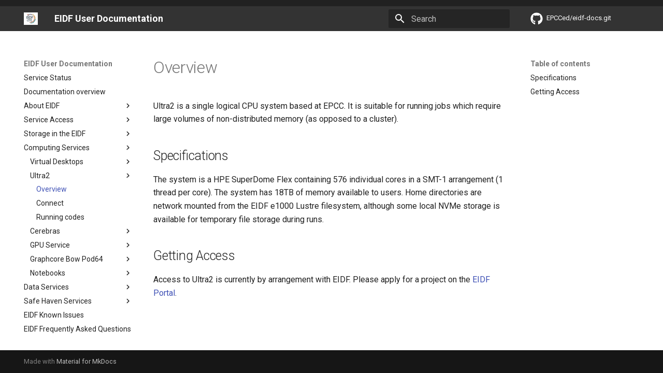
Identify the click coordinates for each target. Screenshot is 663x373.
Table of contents (560, 64)
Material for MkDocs (86, 361)
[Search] (449, 18)
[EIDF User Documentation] (31, 18)
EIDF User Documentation (68, 64)
